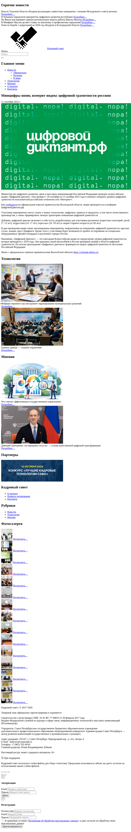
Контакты (12, 89)
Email (4, 789)
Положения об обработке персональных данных (53, 820)
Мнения (11, 83)
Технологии (13, 81)
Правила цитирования (18, 496)
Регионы (17, 75)
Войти (5, 795)
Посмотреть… (20, 539)
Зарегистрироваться (12, 826)
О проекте (12, 86)
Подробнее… (8, 14)
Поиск (4, 51)
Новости (11, 70)
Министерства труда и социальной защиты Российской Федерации (55, 758)
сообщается (12, 204)
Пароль (5, 792)
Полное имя (7, 811)
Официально (20, 72)
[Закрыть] (3, 777)
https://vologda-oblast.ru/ (86, 252)
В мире (17, 78)
